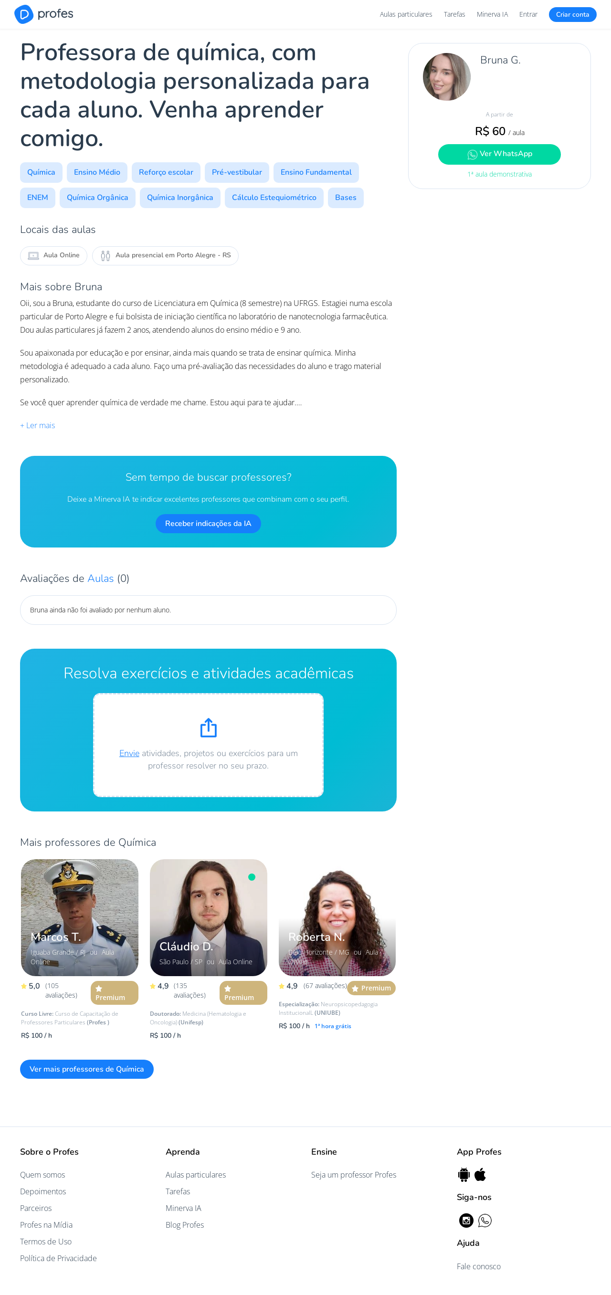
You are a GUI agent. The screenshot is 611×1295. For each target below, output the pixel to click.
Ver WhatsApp (499, 153)
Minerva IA (492, 14)
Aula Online (54, 256)
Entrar (528, 14)
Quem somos (42, 1174)
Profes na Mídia (46, 1225)
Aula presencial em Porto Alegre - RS (165, 256)
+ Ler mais (37, 425)
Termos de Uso (46, 1241)
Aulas (102, 578)
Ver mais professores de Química (87, 1069)
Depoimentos (43, 1191)
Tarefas (454, 14)
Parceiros (36, 1208)
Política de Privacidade (58, 1258)
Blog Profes (185, 1225)
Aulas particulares (406, 14)
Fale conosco (479, 1266)
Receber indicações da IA (208, 523)
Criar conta (573, 14)
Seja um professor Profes (353, 1174)
